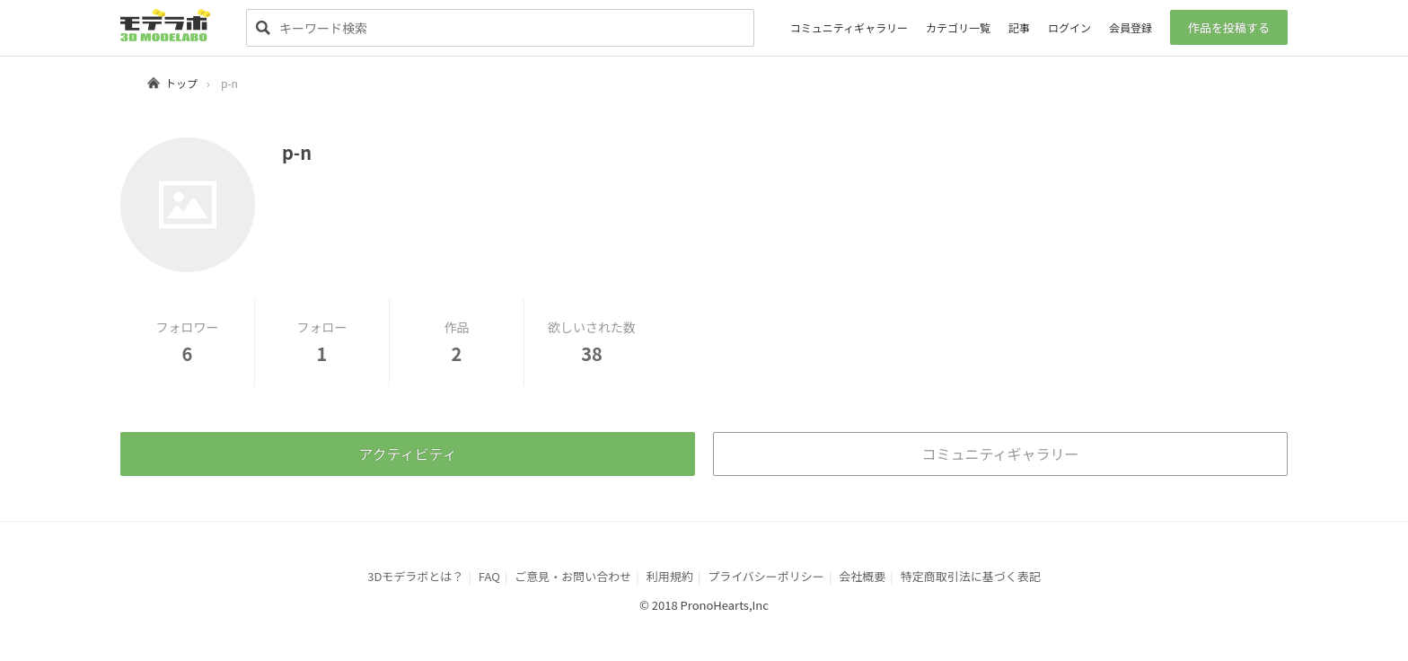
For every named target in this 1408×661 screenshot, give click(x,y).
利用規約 (670, 576)
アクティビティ (407, 453)
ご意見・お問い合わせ (573, 576)
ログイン (1069, 27)
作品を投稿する (1229, 27)
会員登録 (1130, 27)
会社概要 (862, 576)
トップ (181, 83)
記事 (1019, 27)
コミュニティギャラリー (849, 27)
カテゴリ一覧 (958, 27)
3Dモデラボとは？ (415, 576)
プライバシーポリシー (766, 576)
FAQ (489, 576)
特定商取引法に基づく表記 (971, 576)
